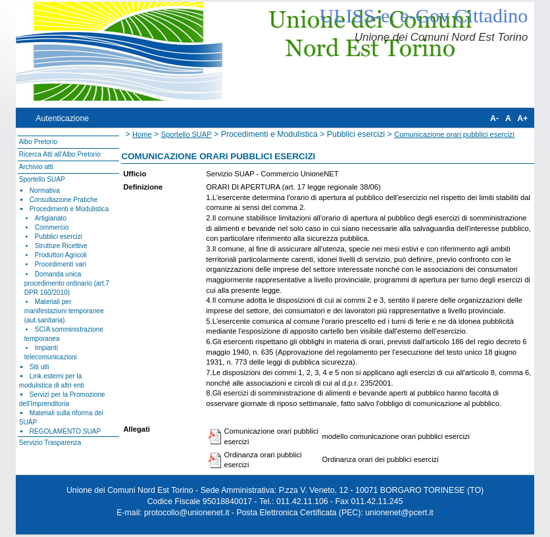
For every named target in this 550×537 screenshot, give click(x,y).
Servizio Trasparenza (50, 442)
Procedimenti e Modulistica (69, 209)
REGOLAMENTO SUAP (65, 431)
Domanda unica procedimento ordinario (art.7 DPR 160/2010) (66, 283)
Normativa (45, 190)
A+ (522, 118)
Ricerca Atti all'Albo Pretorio (60, 154)
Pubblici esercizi (58, 236)
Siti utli (39, 367)
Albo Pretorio (38, 141)
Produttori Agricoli (61, 255)
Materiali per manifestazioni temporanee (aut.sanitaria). (64, 311)
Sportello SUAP (42, 179)
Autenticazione (62, 118)
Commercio (52, 227)
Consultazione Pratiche (64, 199)
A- (494, 118)
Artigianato (50, 218)
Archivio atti (36, 166)
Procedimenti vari (60, 264)
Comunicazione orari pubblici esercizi (454, 134)
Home (142, 134)
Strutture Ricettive (61, 245)
